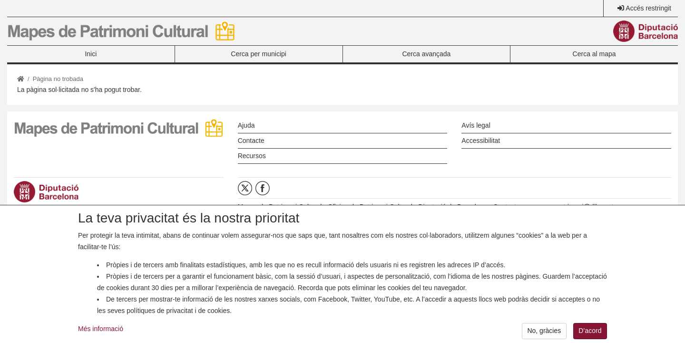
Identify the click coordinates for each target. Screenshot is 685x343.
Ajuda (246, 125)
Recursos (252, 156)
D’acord (589, 333)
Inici (91, 54)
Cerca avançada (426, 54)
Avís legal (475, 125)
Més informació (100, 330)
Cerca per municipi (258, 54)
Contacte (251, 140)
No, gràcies (544, 333)
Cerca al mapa (594, 54)
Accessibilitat (480, 140)
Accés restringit (648, 8)
